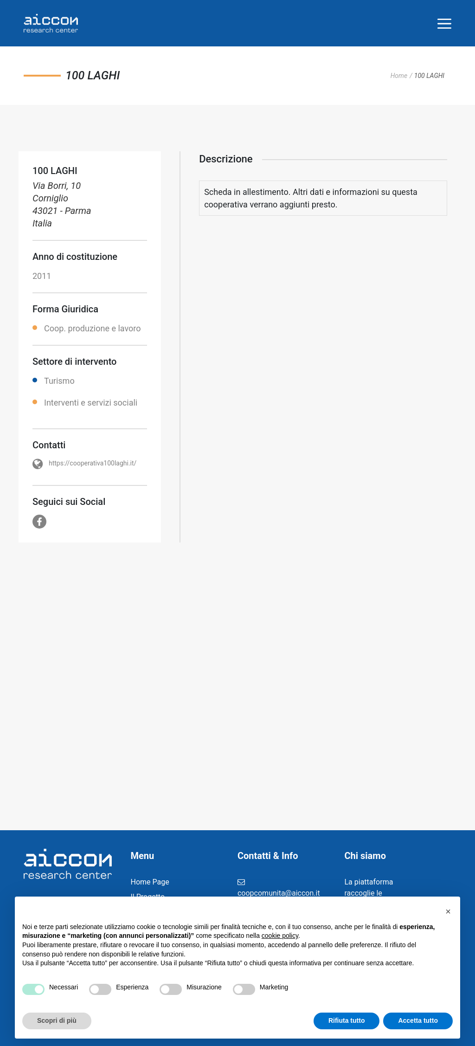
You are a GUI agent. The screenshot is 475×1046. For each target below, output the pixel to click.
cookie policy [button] (280, 935)
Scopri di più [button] (57, 1020)
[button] (448, 911)
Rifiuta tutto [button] (346, 1020)
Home (399, 75)
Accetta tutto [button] (418, 1020)
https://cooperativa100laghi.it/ (92, 463)
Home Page (149, 882)
